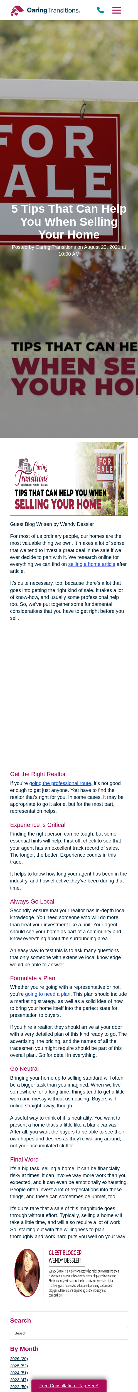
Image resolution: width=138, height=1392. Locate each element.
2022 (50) (19, 1386)
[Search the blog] (69, 1333)
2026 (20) (19, 1358)
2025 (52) (19, 1365)
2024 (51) (19, 1372)
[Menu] (116, 10)
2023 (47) (19, 1379)
